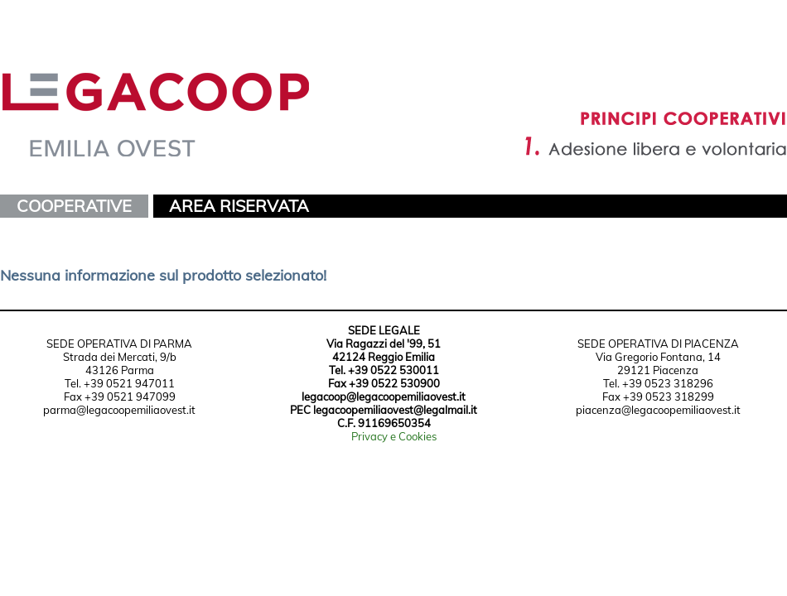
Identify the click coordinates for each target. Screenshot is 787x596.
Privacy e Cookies (394, 436)
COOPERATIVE (74, 205)
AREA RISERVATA (239, 205)
